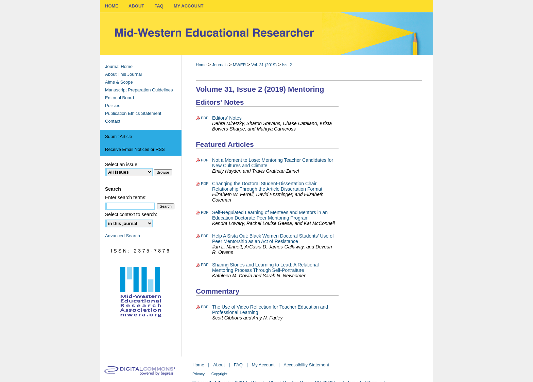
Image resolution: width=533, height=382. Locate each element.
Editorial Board (119, 97)
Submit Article (118, 136)
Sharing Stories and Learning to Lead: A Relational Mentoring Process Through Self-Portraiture (265, 267)
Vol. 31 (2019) (264, 65)
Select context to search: (131, 214)
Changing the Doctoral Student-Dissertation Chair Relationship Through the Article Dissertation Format (267, 186)
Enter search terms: (126, 197)
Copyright (219, 374)
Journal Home (119, 66)
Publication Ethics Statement (133, 113)
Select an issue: (122, 164)
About (219, 364)
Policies (112, 105)
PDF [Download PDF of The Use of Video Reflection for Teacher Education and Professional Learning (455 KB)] (204, 307)
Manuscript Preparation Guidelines (139, 89)
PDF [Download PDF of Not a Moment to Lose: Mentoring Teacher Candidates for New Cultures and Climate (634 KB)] (204, 160)
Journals (219, 65)
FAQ (238, 364)
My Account (263, 364)
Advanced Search (122, 235)
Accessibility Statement (306, 364)
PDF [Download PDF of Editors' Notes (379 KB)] (204, 118)
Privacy (198, 374)
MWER (239, 65)
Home (201, 65)
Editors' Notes (227, 118)
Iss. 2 (287, 65)
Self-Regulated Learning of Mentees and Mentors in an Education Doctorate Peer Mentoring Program (270, 215)
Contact (112, 121)
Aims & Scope (119, 82)
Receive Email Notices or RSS (135, 149)
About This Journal (123, 74)
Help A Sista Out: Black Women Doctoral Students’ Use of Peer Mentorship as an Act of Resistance (273, 238)
